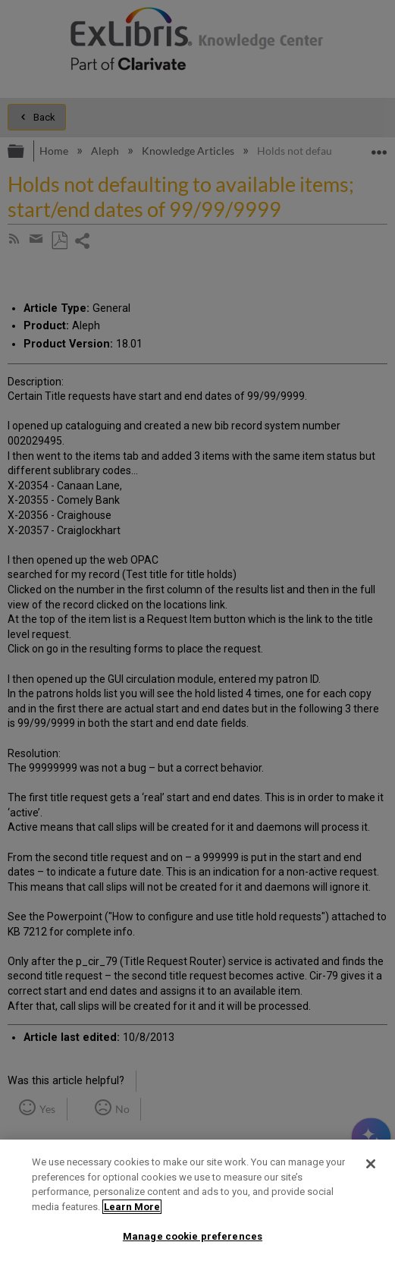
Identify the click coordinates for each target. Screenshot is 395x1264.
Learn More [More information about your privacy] (132, 1206)
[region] (197, 1202)
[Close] (370, 1164)
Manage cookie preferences (192, 1236)
